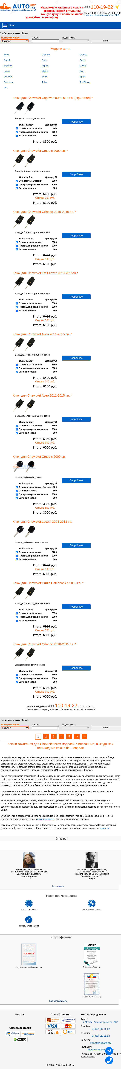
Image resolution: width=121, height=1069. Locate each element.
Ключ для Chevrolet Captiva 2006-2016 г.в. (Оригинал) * (53, 98)
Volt (6, 87)
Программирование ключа (33, 132)
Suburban (9, 82)
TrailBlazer (85, 82)
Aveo (6, 54)
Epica (82, 60)
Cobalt (7, 60)
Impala (45, 65)
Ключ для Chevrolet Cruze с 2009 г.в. (39, 456)
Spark (83, 76)
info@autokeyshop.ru (100, 1043)
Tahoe (45, 82)
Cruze (45, 60)
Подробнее (76, 121)
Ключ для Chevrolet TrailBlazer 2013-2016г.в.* (45, 273)
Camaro (46, 54)
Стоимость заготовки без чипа (35, 487)
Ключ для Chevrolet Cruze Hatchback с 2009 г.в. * (48, 583)
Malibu (45, 71)
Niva (82, 71)
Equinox (8, 65)
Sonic (44, 76)
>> (84, 736)
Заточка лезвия (27, 135)
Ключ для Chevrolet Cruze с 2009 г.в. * (40, 150)
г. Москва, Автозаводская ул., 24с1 (101, 15)
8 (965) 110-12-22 (101, 1036)
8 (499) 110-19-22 (101, 1029)
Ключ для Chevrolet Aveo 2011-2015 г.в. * (42, 334)
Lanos (7, 71)
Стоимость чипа (28, 490)
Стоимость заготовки (30, 128)
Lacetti (83, 65)
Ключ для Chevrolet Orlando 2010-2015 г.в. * (44, 212)
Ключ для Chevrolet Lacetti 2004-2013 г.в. (42, 521)
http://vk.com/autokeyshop (101, 1049)
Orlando (8, 76)
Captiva (83, 54)
